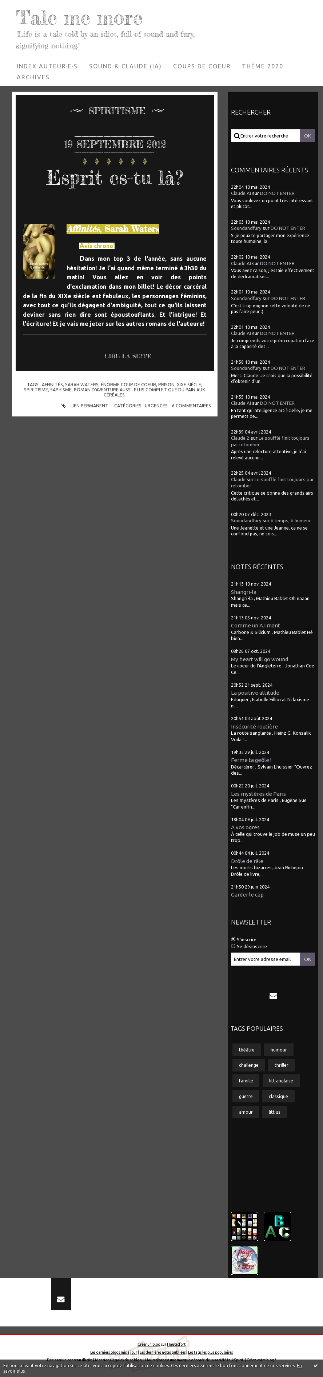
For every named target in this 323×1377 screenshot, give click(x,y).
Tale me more (79, 17)
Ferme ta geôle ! (251, 760)
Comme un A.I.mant (255, 625)
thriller (281, 1064)
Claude (238, 479)
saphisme (61, 389)
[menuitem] (47, 66)
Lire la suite (127, 356)
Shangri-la (243, 592)
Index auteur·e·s (47, 66)
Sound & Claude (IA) (125, 66)
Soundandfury (246, 228)
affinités (52, 384)
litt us (274, 1111)
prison (166, 384)
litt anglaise (281, 1080)
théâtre (247, 1049)
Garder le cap (247, 894)
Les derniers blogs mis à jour (113, 1352)
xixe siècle (189, 384)
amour (246, 1111)
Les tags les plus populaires (210, 1352)
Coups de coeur (202, 66)
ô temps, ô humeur (291, 520)
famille (246, 1080)
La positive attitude (255, 693)
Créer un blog (148, 1344)
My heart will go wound (259, 659)
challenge (249, 1064)
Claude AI (241, 193)
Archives (33, 77)
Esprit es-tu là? (114, 177)
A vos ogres (245, 827)
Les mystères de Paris (258, 794)
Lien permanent (83, 405)
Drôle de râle (247, 861)
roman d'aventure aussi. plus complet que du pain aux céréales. (139, 392)
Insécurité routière (254, 726)
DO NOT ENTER (277, 193)
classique (278, 1096)
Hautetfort (176, 1344)
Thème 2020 (262, 66)
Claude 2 (240, 438)
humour (279, 1049)
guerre (246, 1096)
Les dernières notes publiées (163, 1352)
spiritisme (36, 389)
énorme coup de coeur (128, 384)
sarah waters (82, 384)
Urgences (156, 405)
